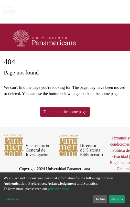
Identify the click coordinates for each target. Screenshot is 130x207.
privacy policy (58, 189)
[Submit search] (89, 12)
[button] (96, 12)
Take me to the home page (65, 112)
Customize (11, 199)
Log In (107, 11)
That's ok (116, 199)
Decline (100, 199)
